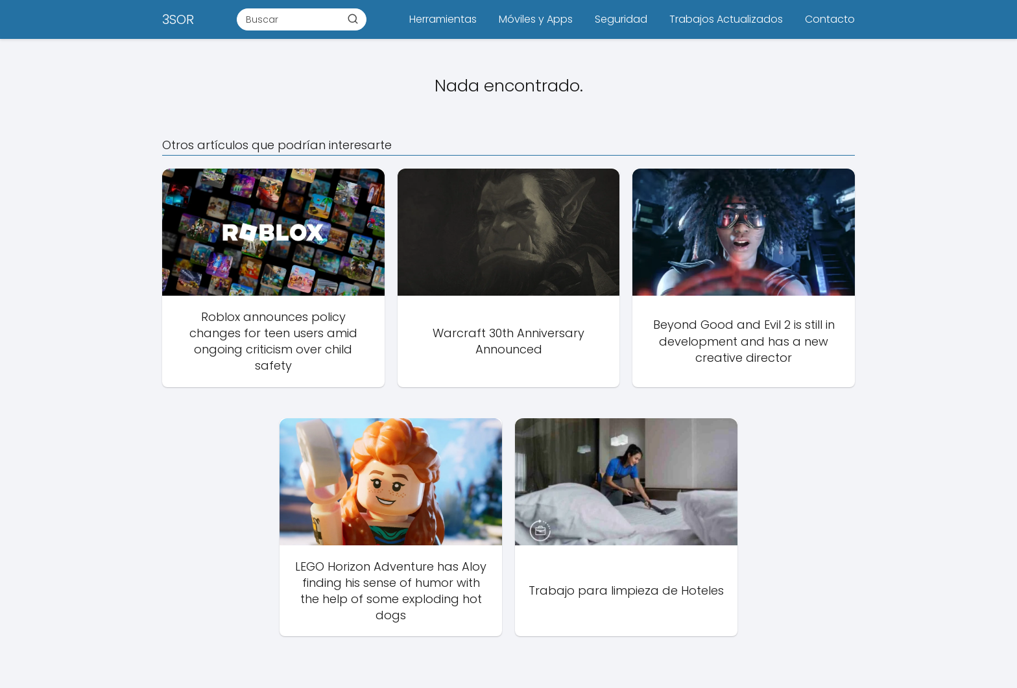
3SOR (178, 19)
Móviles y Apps (536, 19)
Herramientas (443, 19)
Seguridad (621, 19)
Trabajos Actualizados (726, 19)
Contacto (830, 19)
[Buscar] (352, 18)
